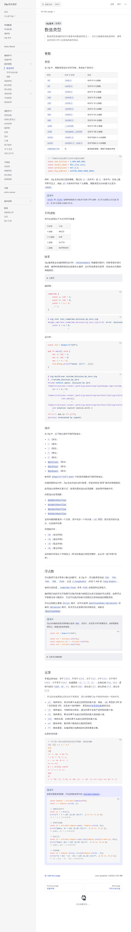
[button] (18, 25)
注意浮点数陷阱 (55, 657)
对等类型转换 (95, 705)
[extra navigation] (125, 4)
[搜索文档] (51, 4)
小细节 (51, 278)
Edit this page (52, 876)
